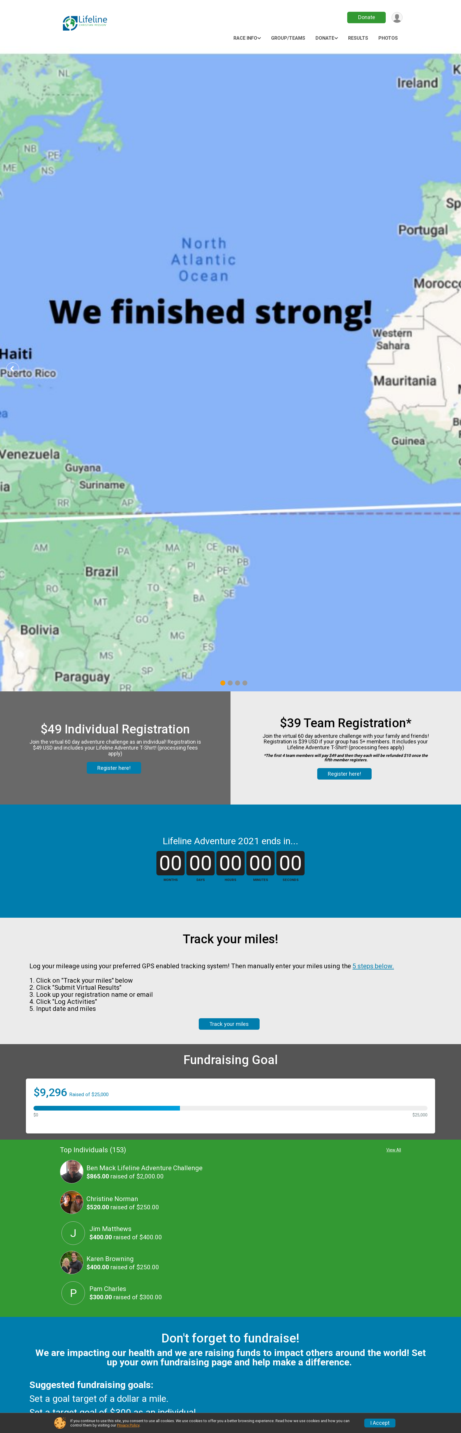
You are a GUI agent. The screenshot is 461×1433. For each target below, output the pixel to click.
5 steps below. (373, 966)
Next (453, 369)
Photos (388, 38)
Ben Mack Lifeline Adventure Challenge (144, 1168)
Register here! (114, 768)
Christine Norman (112, 1199)
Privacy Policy (128, 1425)
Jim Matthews (110, 1229)
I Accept (380, 1423)
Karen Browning (110, 1259)
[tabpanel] (230, 368)
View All (393, 1150)
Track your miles (229, 1024)
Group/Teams (288, 38)
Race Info (245, 38)
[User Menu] (397, 17)
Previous (16, 369)
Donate (366, 17)
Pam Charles (107, 1288)
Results (358, 38)
